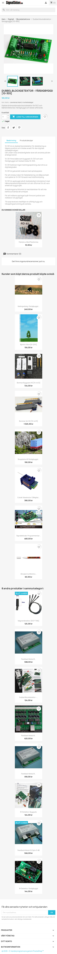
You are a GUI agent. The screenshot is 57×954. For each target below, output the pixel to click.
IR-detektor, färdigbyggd (28, 888)
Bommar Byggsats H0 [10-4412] (28, 383)
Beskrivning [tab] (11, 140)
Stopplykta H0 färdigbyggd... (28, 459)
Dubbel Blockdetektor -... (28, 697)
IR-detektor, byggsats (28, 812)
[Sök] (28, 10)
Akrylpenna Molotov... (29, 574)
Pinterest (19, 127)
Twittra (13, 127)
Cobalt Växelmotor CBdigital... (28, 497)
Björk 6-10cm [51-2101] (28, 344)
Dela (8, 127)
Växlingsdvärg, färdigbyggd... (28, 306)
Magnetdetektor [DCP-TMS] (28, 621)
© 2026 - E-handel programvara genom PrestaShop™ (23, 951)
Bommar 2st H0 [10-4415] (28, 421)
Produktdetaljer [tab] (26, 140)
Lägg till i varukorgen (25, 116)
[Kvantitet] (4, 116)
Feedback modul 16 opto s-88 (28, 850)
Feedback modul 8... (28, 659)
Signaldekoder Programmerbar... (28, 536)
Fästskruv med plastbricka (28, 242)
